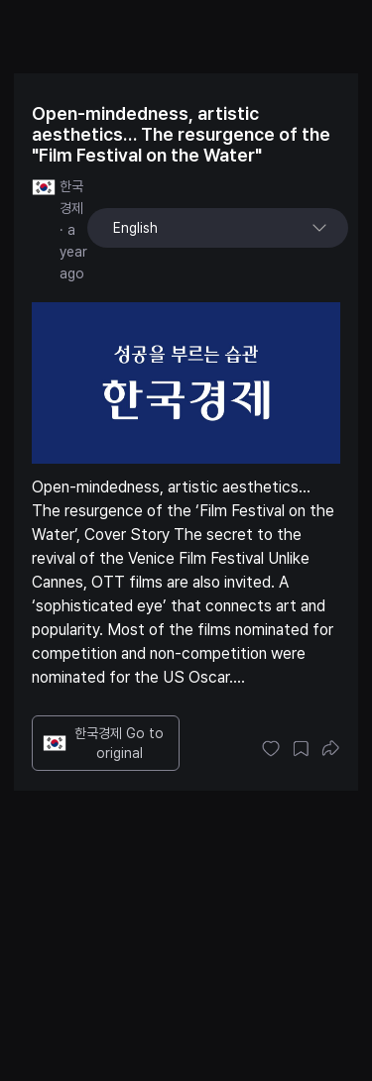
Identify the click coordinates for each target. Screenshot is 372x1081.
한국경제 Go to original (103, 743)
